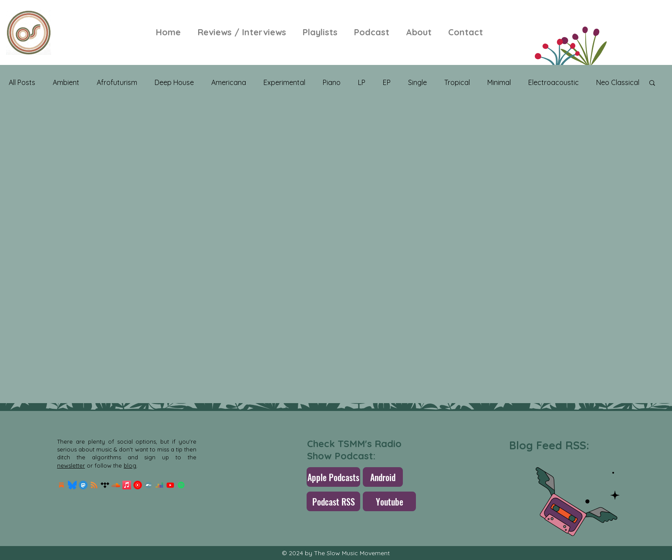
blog (130, 465)
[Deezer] (159, 485)
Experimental (284, 82)
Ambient (66, 82)
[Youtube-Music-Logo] (137, 485)
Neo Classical (617, 82)
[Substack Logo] (61, 485)
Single (417, 82)
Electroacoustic (553, 82)
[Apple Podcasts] (333, 477)
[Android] (383, 477)
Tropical (457, 82)
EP (387, 82)
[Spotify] (181, 485)
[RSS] (94, 485)
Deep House (174, 82)
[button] (652, 83)
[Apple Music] (126, 485)
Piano (332, 82)
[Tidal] (105, 485)
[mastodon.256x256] (83, 485)
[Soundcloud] (115, 485)
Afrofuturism (117, 82)
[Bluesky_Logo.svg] (72, 485)
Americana (228, 82)
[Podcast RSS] (333, 501)
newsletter (71, 465)
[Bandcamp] (148, 485)
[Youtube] (170, 485)
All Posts (22, 82)
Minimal (499, 82)
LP (361, 82)
